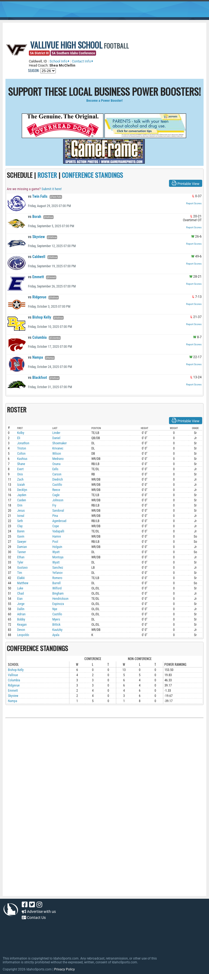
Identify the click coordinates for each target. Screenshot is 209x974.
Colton (21, 453)
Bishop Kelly (39, 317)
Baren (20, 531)
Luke (20, 588)
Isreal (20, 516)
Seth (20, 521)
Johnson (57, 500)
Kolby (20, 433)
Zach (20, 479)
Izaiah (21, 485)
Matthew (22, 583)
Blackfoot (37, 377)
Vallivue (13, 675)
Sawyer (21, 542)
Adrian (21, 614)
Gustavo (22, 568)
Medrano (58, 459)
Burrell (56, 583)
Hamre (56, 536)
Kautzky (57, 630)
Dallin (20, 609)
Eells (55, 469)
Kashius (22, 459)
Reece (56, 490)
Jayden (21, 495)
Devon (21, 630)
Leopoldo (23, 635)
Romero (57, 578)
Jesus (21, 511)
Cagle (56, 495)
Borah (34, 216)
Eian (20, 599)
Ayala (55, 635)
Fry (54, 505)
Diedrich (57, 479)
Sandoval (58, 511)
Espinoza (58, 604)
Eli (18, 438)
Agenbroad (59, 521)
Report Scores (194, 203)
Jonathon (23, 443)
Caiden (21, 500)
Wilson (56, 453)
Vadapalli (58, 531)
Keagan (22, 625)
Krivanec (57, 448)
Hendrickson (60, 599)
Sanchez (57, 568)
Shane (21, 464)
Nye (54, 609)
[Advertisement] (104, 779)
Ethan (20, 557)
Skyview (36, 237)
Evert (20, 469)
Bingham (58, 593)
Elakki (21, 578)
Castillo (57, 485)
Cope (55, 526)
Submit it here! (51, 189)
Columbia (37, 337)
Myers (56, 619)
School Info (59, 61)
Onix (20, 474)
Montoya (57, 557)
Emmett (36, 277)
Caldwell (36, 256)
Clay (20, 526)
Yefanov (57, 573)
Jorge (20, 604)
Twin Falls (38, 196)
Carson (57, 474)
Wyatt (56, 552)
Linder (56, 433)
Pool (55, 542)
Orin (19, 505)
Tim (19, 573)
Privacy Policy (64, 969)
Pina (55, 516)
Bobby (21, 619)
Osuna (56, 464)
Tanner (21, 552)
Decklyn (22, 490)
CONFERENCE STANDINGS (92, 175)
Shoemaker (59, 443)
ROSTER (47, 175)
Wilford (57, 588)
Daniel (56, 438)
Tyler (20, 562)
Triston (21, 448)
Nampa (35, 357)
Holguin (57, 547)
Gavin (20, 536)
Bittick (56, 625)
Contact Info (82, 61)
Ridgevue (37, 297)
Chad (20, 593)
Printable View (185, 183)
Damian (22, 547)
